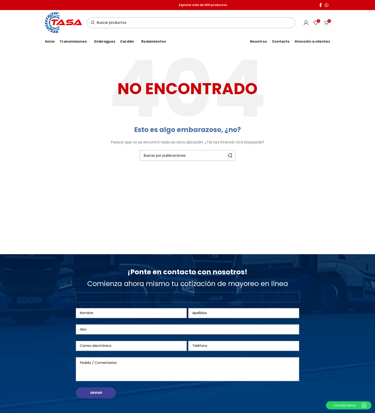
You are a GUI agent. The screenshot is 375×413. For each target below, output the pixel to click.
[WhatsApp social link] (326, 5)
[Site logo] (63, 22)
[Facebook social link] (320, 5)
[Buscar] (191, 22)
